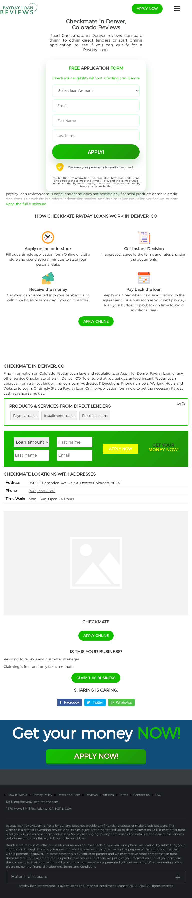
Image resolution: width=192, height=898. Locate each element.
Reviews (92, 795)
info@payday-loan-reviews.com (36, 802)
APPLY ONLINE (96, 321)
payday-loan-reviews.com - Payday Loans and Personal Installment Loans (72, 886)
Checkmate (96, 622)
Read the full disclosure (26, 204)
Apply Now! (96, 756)
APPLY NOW (120, 448)
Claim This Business (96, 678)
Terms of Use (129, 180)
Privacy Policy (100, 180)
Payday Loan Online (80, 388)
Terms (123, 795)
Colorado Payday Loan (59, 373)
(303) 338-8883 (42, 491)
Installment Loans (59, 416)
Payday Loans (24, 416)
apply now (147, 8)
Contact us (142, 795)
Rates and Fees (69, 795)
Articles (108, 795)
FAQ (158, 795)
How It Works (17, 795)
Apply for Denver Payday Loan (146, 373)
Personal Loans (95, 416)
